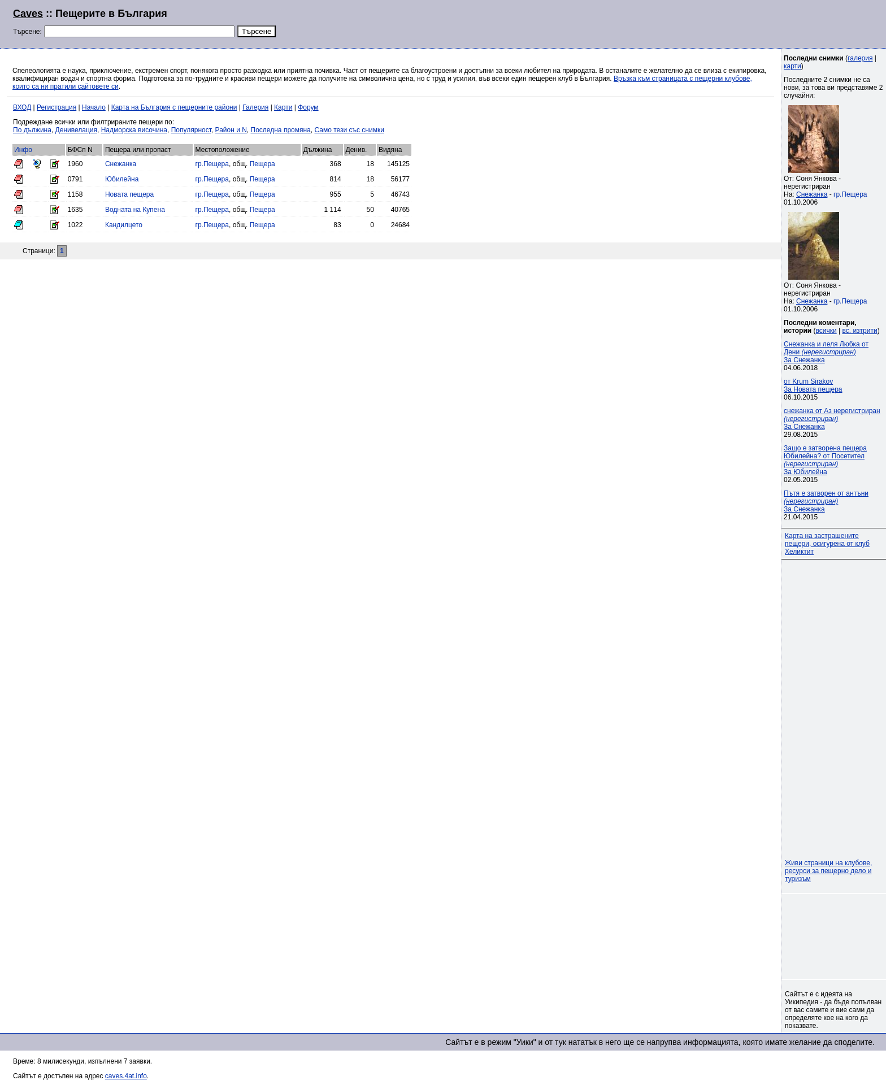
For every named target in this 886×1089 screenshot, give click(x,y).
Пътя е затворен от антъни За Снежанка (826, 501)
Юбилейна (121, 179)
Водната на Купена (135, 210)
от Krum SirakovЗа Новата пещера (813, 385)
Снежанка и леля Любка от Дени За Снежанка (826, 352)
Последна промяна (281, 130)
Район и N (231, 130)
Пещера (262, 164)
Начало (94, 107)
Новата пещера (129, 194)
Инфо (23, 150)
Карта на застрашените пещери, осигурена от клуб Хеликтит (827, 544)
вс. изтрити (859, 331)
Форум (308, 107)
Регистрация (56, 107)
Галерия (255, 107)
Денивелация (76, 130)
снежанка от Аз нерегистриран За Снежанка (832, 419)
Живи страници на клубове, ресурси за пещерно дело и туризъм (828, 871)
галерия (860, 58)
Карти (283, 107)
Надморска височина (134, 130)
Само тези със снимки (349, 130)
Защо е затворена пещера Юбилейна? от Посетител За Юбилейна (825, 460)
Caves (28, 13)
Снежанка (120, 164)
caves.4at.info (126, 1076)
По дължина (32, 130)
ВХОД (22, 107)
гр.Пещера (212, 164)
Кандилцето (123, 225)
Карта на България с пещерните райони (174, 107)
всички (826, 331)
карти (792, 66)
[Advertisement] (735, 23)
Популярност (191, 130)
